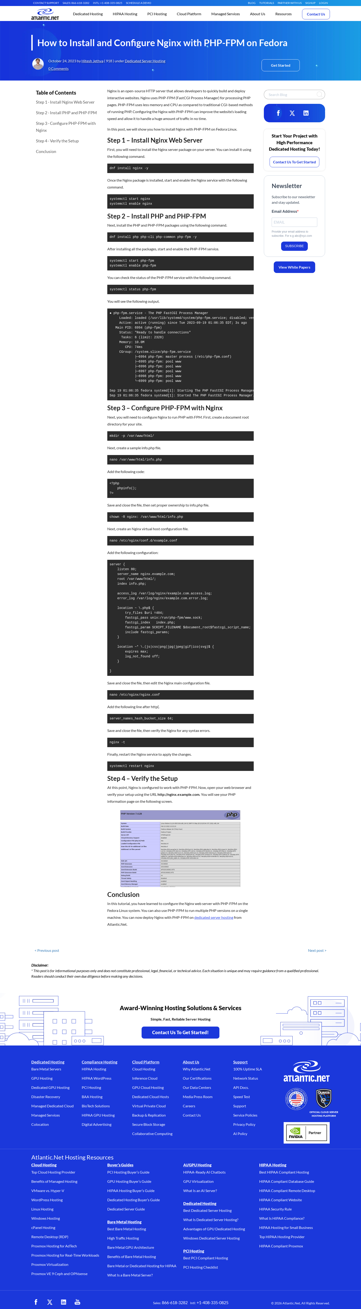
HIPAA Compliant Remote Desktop (287, 1190)
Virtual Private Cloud (149, 1106)
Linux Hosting (42, 1209)
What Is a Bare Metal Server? (130, 1275)
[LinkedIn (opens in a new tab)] (63, 1302)
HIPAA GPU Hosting (98, 1115)
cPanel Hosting (43, 1227)
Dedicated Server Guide (126, 1209)
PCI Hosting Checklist (200, 1267)
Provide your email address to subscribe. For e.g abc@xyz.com (292, 233)
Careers (189, 1106)
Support (240, 1062)
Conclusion (46, 151)
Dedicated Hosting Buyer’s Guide (133, 1200)
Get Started (280, 65)
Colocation (40, 1124)
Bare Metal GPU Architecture (130, 1247)
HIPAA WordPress (96, 1078)
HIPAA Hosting (94, 1069)
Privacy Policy (244, 1124)
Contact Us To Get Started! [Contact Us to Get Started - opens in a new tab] (180, 1032)
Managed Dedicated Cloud (52, 1106)
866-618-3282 (175, 1302)
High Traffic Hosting (123, 1238)
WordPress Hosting (47, 1200)
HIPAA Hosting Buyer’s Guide (130, 1190)
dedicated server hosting (213, 917)
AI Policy (240, 1133)
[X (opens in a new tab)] (49, 1302)
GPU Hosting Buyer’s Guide (129, 1181)
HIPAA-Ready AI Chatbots (204, 1172)
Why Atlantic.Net (196, 1069)
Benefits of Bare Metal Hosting (131, 1256)
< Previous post (47, 950)
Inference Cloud (144, 1078)
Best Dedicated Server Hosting (207, 1210)
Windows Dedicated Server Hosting (211, 1238)
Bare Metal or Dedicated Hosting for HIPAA (141, 1266)
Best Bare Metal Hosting (126, 1229)
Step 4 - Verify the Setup (57, 140)
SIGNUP (310, 3)
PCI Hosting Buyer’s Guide (128, 1172)
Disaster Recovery (45, 1096)
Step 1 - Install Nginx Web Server (65, 102)
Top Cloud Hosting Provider (53, 1172)
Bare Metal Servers (46, 1069)
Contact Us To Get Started (294, 162)
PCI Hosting (91, 1087)
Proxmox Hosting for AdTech (54, 1246)
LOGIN (323, 3)
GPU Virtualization (198, 1181)
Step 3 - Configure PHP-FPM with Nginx (66, 127)
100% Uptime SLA (247, 1069)
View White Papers (294, 267)
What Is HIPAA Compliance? (281, 1218)
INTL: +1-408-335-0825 (107, 3)
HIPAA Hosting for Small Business (286, 1227)
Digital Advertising (96, 1124)
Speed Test (241, 1096)
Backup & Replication (149, 1115)
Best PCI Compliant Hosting (205, 1258)
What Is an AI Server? (200, 1190)
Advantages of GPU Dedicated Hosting (214, 1229)
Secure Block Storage (148, 1124)
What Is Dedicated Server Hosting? (210, 1219)
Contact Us (316, 14)
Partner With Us (290, 3)
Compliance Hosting (99, 1062)
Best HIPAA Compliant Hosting (284, 1172)
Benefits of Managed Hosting (54, 1181)
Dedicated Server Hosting (145, 61)
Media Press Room (198, 1096)
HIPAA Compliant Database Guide (286, 1181)
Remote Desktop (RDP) (49, 1236)
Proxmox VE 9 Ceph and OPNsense (59, 1273)
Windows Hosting (45, 1218)
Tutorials (266, 3)
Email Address (284, 211)
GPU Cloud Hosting (148, 1087)
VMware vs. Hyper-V (47, 1190)
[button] (88, 14)
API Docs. (241, 1087)
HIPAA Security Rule (275, 1209)
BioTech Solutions (96, 1106)
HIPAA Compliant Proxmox (281, 1246)
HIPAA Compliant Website (280, 1200)
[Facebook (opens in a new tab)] (36, 1302)
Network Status (245, 1078)
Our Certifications (197, 1078)
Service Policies (245, 1115)
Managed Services (45, 1115)
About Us (191, 1062)
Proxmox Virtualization (49, 1264)
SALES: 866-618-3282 (76, 3)
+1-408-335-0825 (212, 1302)
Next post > (317, 950)
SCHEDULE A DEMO (138, 3)
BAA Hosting (92, 1096)
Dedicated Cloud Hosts (150, 1096)
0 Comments (58, 68)
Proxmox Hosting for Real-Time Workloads (65, 1255)
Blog (252, 3)
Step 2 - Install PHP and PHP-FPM (66, 112)
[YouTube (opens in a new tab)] (77, 1302)
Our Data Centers (197, 1087)
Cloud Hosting (143, 1069)
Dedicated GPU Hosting (50, 1087)
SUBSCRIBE (294, 246)
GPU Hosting (41, 1078)
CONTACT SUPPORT (46, 3)
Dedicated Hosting (47, 1062)
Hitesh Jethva (92, 61)
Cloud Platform (145, 1062)
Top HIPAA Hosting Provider (282, 1236)
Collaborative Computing (152, 1133)
